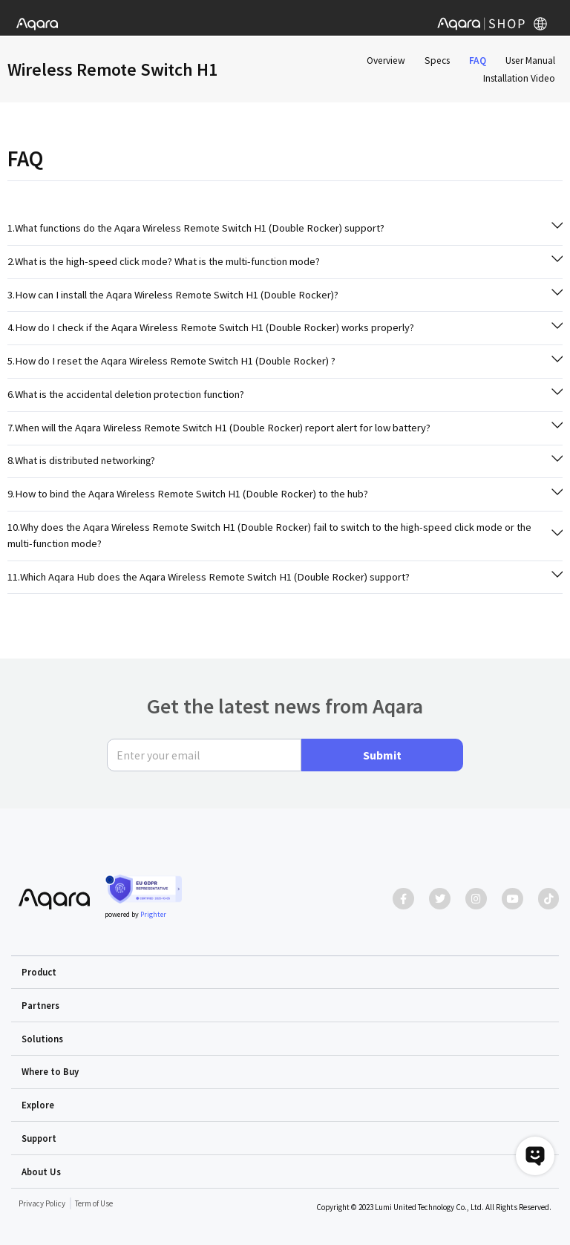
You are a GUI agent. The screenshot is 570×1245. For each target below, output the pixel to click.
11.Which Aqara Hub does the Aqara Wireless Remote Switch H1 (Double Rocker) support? (208, 577)
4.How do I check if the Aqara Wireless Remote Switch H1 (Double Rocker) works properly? (210, 327)
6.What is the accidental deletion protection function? (125, 394)
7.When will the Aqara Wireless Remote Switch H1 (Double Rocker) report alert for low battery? (218, 427)
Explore (38, 1105)
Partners (40, 1005)
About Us (41, 1171)
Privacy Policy (42, 1203)
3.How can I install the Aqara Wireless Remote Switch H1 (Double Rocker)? (172, 294)
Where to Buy (50, 1071)
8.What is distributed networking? (81, 460)
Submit (382, 755)
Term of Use (94, 1203)
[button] (285, 972)
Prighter (153, 914)
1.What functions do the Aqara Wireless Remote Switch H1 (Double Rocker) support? (195, 228)
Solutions (42, 1039)
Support (39, 1138)
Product (39, 972)
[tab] (285, 228)
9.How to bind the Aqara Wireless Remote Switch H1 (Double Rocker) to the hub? (187, 493)
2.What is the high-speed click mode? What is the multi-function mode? (163, 261)
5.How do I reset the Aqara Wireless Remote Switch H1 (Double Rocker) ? (171, 360)
